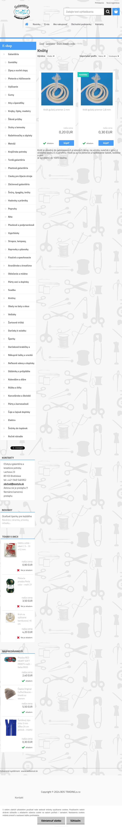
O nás (46, 24)
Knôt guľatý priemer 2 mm (57, 109)
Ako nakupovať (60, 24)
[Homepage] (27, 24)
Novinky (36, 24)
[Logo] (22, 12)
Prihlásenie (99, 2)
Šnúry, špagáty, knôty (66, 43)
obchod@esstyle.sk (14, 484)
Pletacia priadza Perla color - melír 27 (25, 581)
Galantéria (50, 43)
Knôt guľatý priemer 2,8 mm (97, 109)
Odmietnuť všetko (51, 821)
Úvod (41, 43)
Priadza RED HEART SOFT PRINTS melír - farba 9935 (24, 662)
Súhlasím (75, 821)
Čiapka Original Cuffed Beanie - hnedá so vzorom (25, 693)
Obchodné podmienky (81, 24)
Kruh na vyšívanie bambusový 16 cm (24, 619)
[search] (107, 11)
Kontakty (99, 24)
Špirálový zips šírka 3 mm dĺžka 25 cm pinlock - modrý (25, 725)
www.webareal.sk (29, 771)
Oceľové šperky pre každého (17, 516)
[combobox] (102, 56)
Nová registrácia (112, 2)
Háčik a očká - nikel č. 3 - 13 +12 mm (24, 546)
